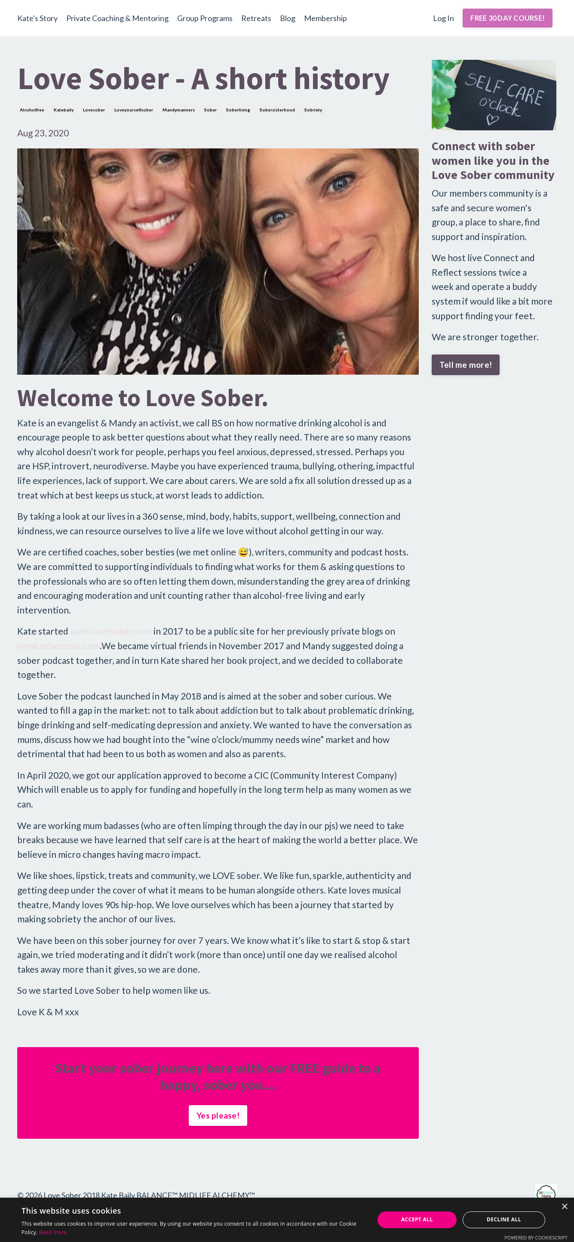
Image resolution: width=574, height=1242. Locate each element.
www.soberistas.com (58, 645)
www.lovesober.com (111, 631)
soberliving (238, 109)
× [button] (564, 1207)
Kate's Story (37, 18)
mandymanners (179, 109)
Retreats (256, 18)
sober (210, 109)
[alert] (287, 1220)
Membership (325, 18)
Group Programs (205, 18)
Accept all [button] (417, 1219)
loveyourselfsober (133, 109)
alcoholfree (32, 109)
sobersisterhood (277, 109)
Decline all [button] (504, 1219)
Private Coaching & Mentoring (117, 18)
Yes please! (217, 1115)
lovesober (94, 109)
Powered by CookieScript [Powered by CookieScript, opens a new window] (536, 1237)
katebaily (64, 109)
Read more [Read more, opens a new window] (53, 1232)
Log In (443, 18)
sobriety (313, 109)
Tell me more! (465, 365)
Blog (287, 18)
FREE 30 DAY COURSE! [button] (507, 18)
